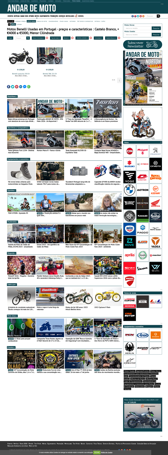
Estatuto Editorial (109, 444)
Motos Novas (156, 371)
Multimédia (12, 222)
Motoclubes (70, 15)
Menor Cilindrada (38, 38)
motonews (73, 21)
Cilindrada (98, 38)
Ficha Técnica (98, 444)
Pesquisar (156, 28)
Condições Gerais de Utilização (146, 444)
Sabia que (11, 284)
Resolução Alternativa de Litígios (17, 446)
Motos (37, 15)
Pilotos (157, 386)
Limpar (10, 38)
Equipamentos (44, 15)
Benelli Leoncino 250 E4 (20, 74)
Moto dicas (12, 316)
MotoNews (12, 96)
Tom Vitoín (37, 444)
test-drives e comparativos (85, 21)
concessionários (53, 21)
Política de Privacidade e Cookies (126, 444)
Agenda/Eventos (142, 371)
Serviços (62, 15)
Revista (80, 15)
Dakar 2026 (24, 15)
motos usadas (31, 21)
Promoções (54, 15)
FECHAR (96, 452)
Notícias (17, 15)
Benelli (66, 38)
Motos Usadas (129, 371)
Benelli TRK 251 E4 (50, 74)
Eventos (10, 15)
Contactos (89, 444)
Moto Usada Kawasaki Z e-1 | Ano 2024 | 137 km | (142, 413)
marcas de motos (42, 21)
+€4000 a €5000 (82, 38)
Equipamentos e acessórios (18, 159)
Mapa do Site (33, 446)
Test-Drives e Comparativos (18, 128)
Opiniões (11, 190)
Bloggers (149, 386)
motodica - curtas (99, 21)
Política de (106, 452)
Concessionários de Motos (139, 376)
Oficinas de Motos (137, 379)
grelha (13, 24)
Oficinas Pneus (151, 379)
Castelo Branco (111, 38)
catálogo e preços (20, 21)
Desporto (11, 253)
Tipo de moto (55, 38)
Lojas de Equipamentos (133, 381)
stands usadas (64, 21)
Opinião (31, 15)
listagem (19, 24)
